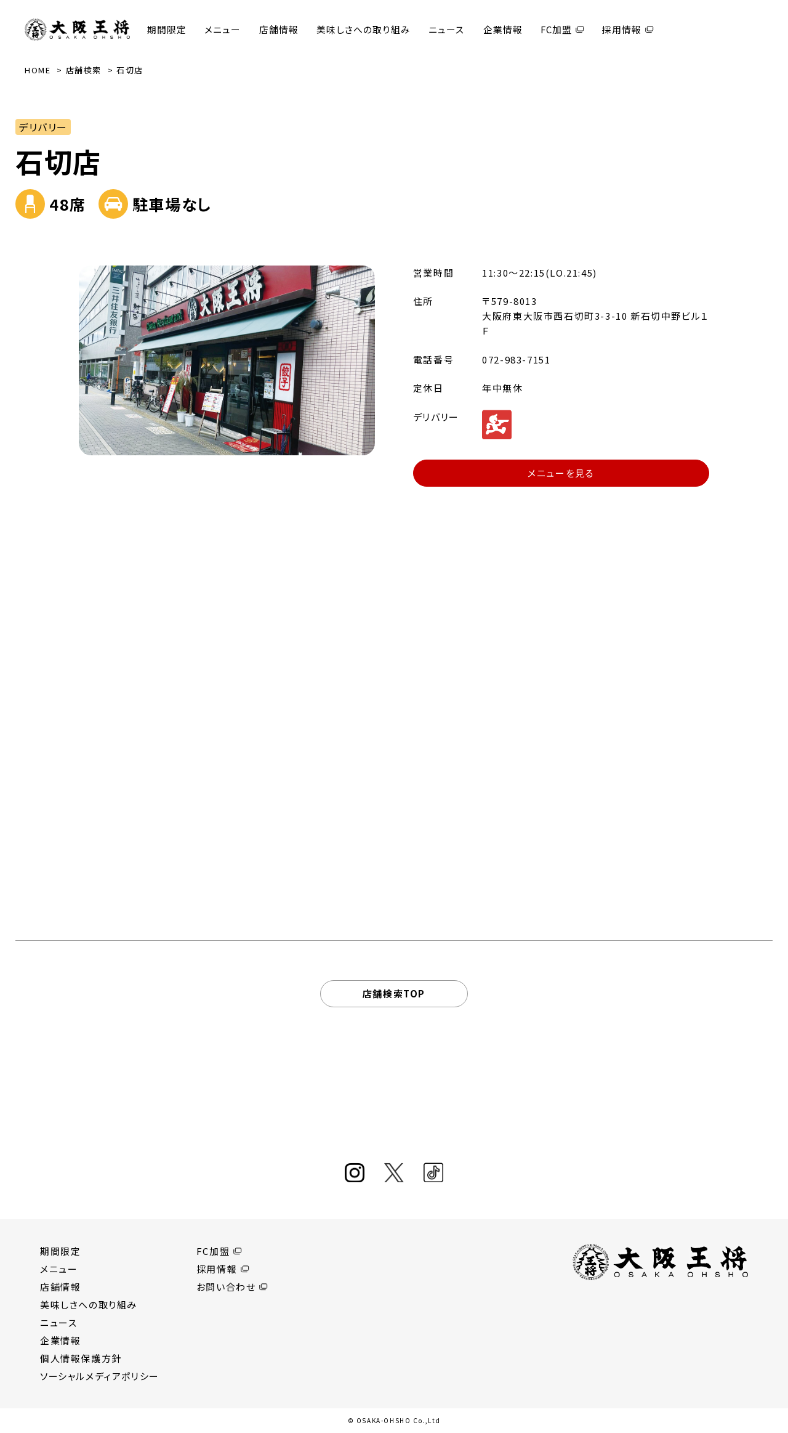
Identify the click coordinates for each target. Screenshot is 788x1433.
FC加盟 (556, 29)
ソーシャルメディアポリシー (99, 1376)
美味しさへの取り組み (363, 29)
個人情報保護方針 (81, 1358)
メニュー (222, 29)
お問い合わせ (226, 1286)
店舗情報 (279, 29)
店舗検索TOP (394, 993)
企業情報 (503, 29)
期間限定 (167, 29)
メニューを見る (561, 472)
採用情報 (621, 29)
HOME (37, 70)
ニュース (446, 29)
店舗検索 (84, 70)
